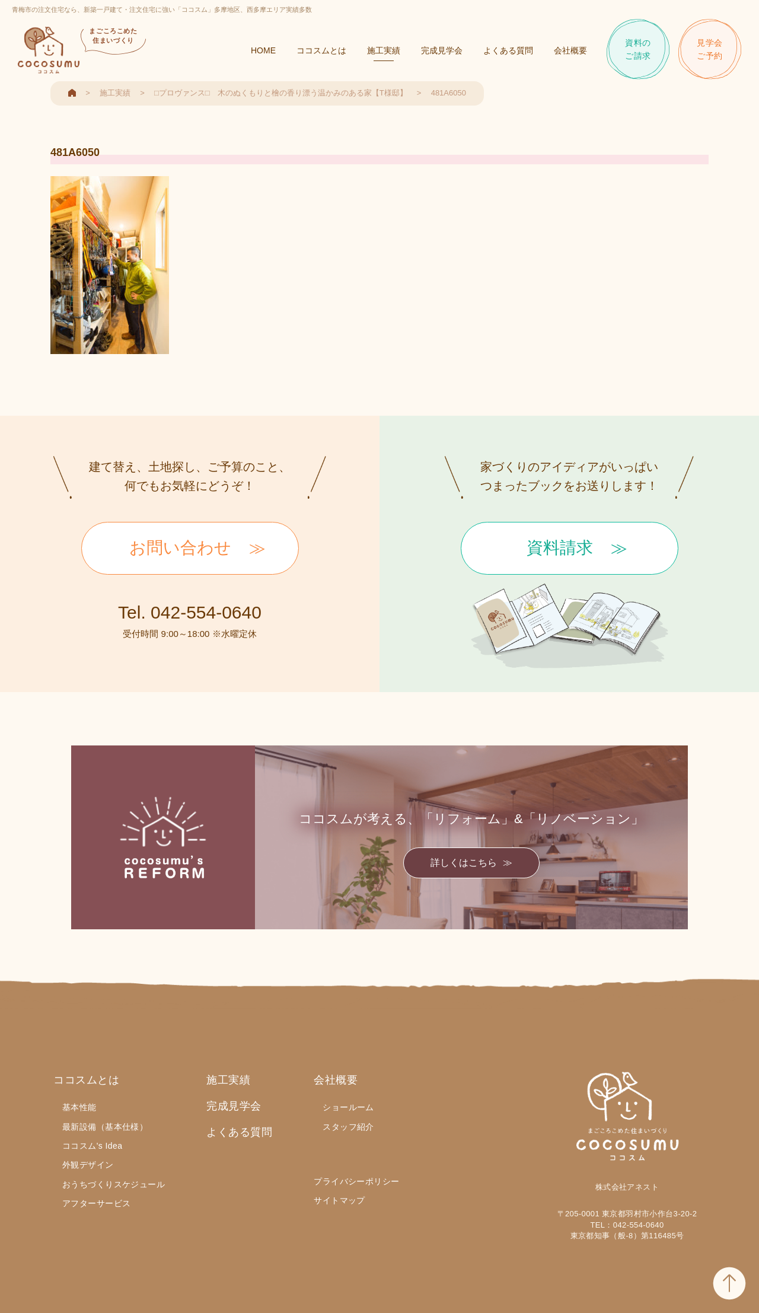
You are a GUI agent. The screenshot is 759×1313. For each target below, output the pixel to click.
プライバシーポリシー (356, 1181)
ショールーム (348, 1107)
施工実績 (383, 50)
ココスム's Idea (92, 1146)
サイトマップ (339, 1200)
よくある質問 (508, 50)
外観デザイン (88, 1164)
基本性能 (79, 1107)
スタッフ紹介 (348, 1127)
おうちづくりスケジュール (113, 1184)
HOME (263, 50)
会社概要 (570, 50)
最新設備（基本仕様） (105, 1127)
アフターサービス (96, 1203)
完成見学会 (442, 50)
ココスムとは (321, 50)
